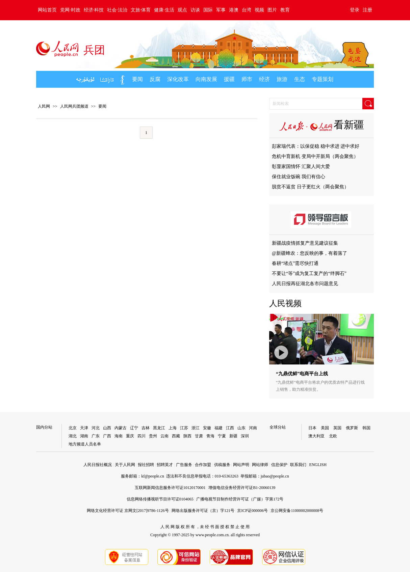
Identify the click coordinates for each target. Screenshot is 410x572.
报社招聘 (146, 464)
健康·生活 (164, 9)
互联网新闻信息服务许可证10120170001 (170, 487)
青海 (210, 436)
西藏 (176, 436)
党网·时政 (70, 9)
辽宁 (134, 428)
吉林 (146, 428)
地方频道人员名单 (85, 444)
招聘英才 (165, 464)
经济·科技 (94, 9)
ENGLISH (318, 464)
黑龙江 (159, 428)
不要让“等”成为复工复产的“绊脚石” (309, 273)
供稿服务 (222, 464)
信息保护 (279, 464)
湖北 (73, 436)
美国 (325, 428)
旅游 (282, 79)
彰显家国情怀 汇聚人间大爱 (301, 166)
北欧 (333, 436)
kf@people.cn (152, 476)
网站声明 (241, 464)
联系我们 (298, 464)
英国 (337, 428)
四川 (141, 436)
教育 (285, 9)
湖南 (84, 436)
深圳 (245, 436)
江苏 (184, 428)
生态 (299, 79)
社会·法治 (117, 9)
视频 (259, 9)
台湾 (246, 9)
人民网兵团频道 (74, 106)
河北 (96, 428)
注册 (367, 9)
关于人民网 (125, 464)
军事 (221, 9)
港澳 (233, 9)
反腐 (155, 79)
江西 (230, 428)
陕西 (187, 436)
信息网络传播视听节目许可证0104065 (160, 499)
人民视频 (285, 303)
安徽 (207, 428)
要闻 (137, 79)
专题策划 (322, 79)
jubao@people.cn (275, 476)
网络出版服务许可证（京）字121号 (203, 510)
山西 (107, 428)
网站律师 (260, 464)
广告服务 (184, 464)
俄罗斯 (352, 428)
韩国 (366, 428)
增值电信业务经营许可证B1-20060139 (241, 487)
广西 (107, 436)
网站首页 (47, 9)
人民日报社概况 (97, 464)
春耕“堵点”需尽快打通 (295, 263)
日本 (312, 428)
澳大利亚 (316, 436)
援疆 (229, 79)
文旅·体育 (141, 9)
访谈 (195, 9)
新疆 (233, 436)
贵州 (153, 436)
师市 (246, 79)
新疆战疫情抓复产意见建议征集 (305, 243)
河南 (253, 428)
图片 (272, 9)
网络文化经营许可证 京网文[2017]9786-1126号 (128, 510)
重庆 (130, 436)
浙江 (195, 428)
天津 (84, 428)
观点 (182, 9)
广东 (96, 436)
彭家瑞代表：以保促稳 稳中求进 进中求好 (315, 146)
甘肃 (199, 436)
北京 (73, 428)
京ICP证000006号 (252, 510)
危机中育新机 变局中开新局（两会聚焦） (315, 156)
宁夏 (222, 436)
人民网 (44, 106)
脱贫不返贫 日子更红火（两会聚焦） (310, 186)
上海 (173, 428)
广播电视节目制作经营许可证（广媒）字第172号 (239, 499)
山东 (241, 428)
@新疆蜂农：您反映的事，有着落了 (309, 253)
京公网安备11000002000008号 (297, 510)
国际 (208, 9)
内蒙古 (120, 428)
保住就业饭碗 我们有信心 (298, 176)
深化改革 (178, 79)
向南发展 (206, 79)
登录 (354, 9)
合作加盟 (203, 464)
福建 (218, 428)
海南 (118, 436)
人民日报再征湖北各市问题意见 (305, 283)
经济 (264, 79)
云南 (164, 436)
